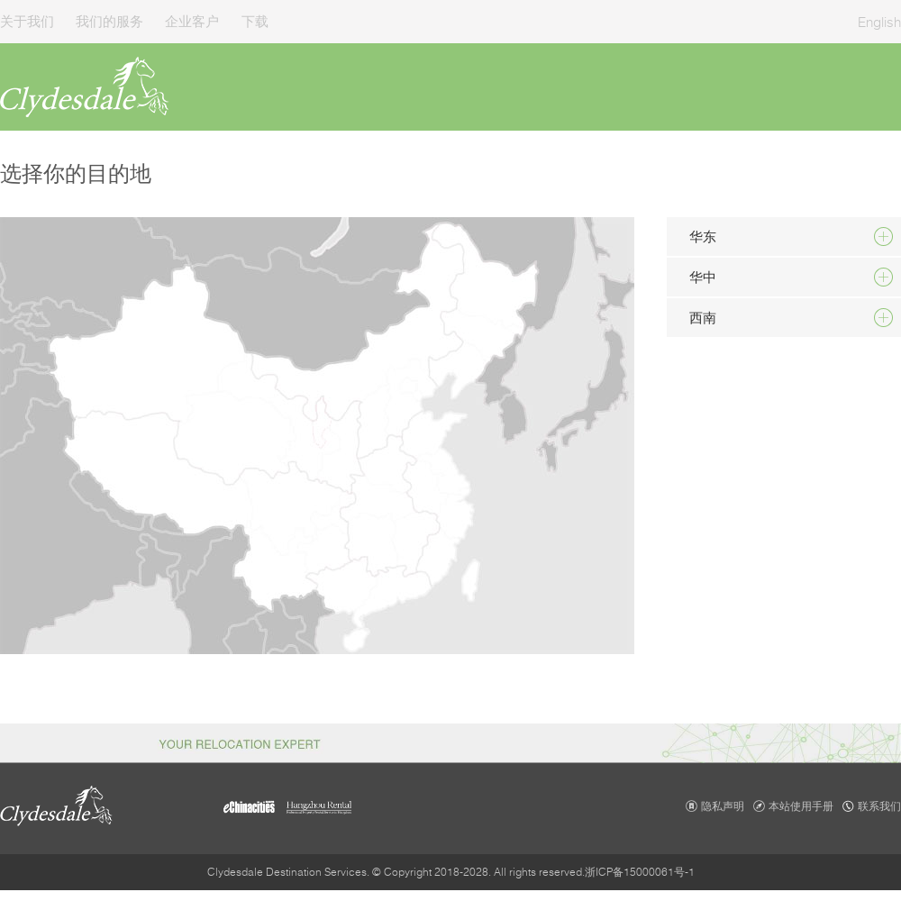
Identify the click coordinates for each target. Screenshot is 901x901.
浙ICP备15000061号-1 (640, 871)
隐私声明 (722, 806)
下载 (254, 21)
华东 (702, 236)
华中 (702, 276)
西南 (702, 317)
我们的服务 (109, 21)
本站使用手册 (801, 806)
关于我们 (27, 21)
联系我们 (879, 806)
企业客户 (192, 21)
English (879, 22)
